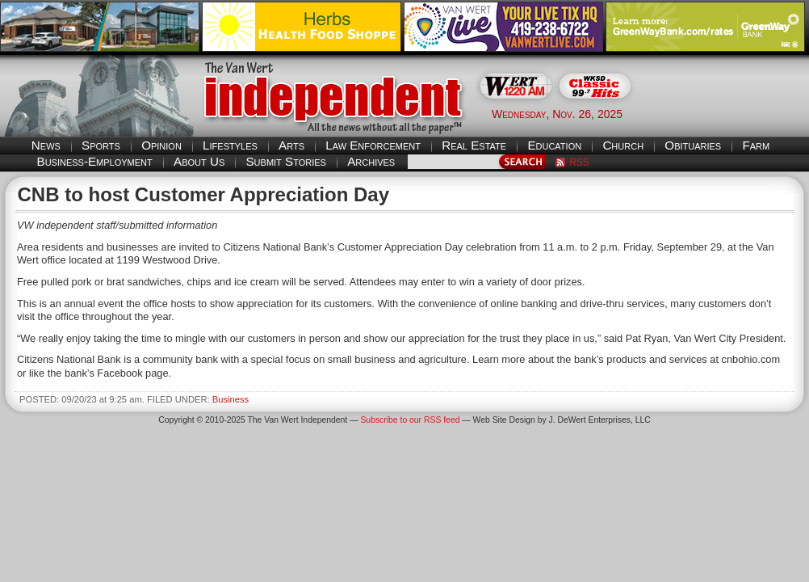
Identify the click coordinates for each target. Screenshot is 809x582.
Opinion (161, 145)
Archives (371, 161)
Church (622, 145)
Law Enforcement (373, 145)
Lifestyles (230, 145)
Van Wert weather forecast (728, 113)
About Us (199, 161)
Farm (755, 145)
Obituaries (692, 145)
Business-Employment (95, 161)
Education (554, 145)
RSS (579, 162)
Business (230, 399)
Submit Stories (285, 161)
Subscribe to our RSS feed (409, 419)
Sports (101, 145)
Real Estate (474, 145)
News (46, 145)
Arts (291, 145)
